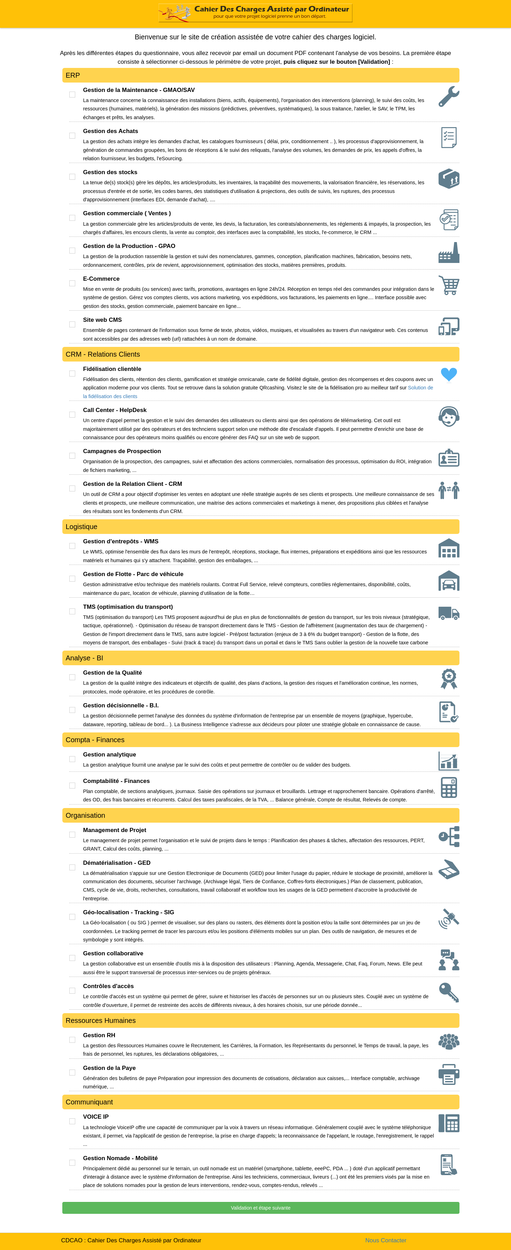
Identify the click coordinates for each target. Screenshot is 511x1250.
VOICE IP (96, 1116)
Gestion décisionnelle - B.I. (121, 705)
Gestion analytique (109, 754)
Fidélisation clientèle (112, 369)
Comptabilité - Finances (116, 781)
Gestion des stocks (110, 172)
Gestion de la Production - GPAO (129, 246)
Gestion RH (99, 1035)
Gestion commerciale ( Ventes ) (127, 213)
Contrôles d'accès (108, 986)
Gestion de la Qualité (112, 672)
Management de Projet (114, 830)
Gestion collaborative (113, 953)
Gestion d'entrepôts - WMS (121, 541)
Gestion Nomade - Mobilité (120, 1158)
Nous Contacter (386, 1240)
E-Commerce (101, 278)
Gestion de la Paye (109, 1068)
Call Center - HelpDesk (115, 410)
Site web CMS (102, 320)
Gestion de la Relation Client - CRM (132, 484)
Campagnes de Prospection (122, 451)
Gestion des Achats (110, 131)
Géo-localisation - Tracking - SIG (129, 912)
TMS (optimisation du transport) (128, 607)
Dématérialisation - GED (117, 863)
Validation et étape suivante (261, 1208)
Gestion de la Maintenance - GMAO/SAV (139, 90)
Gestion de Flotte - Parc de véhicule (133, 574)
